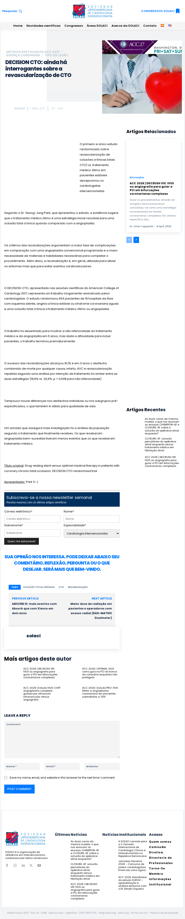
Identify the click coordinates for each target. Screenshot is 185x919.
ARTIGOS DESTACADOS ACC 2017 (33, 51)
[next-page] (136, 240)
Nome (69, 511)
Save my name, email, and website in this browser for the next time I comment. (62, 777)
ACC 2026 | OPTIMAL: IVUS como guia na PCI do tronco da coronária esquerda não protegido (99, 673)
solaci (19, 108)
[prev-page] (129, 240)
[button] (12, 11)
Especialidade (75, 525)
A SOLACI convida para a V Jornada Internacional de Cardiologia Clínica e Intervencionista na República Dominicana (132, 849)
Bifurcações (137, 177)
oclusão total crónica (39, 587)
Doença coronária (23, 55)
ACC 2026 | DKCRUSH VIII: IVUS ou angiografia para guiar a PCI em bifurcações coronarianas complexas (40, 673)
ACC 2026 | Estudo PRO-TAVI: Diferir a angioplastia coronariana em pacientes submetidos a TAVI (100, 692)
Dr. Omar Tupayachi (141, 226)
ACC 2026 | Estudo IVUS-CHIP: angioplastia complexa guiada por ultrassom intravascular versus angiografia (42, 693)
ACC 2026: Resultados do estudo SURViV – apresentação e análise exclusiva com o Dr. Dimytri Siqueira (132, 883)
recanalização (78, 587)
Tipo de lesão (56, 55)
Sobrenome (13, 525)
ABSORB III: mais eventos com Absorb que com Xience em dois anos (34, 608)
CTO (61, 587)
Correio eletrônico (18, 511)
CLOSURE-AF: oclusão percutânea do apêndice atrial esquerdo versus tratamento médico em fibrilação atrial (160, 444)
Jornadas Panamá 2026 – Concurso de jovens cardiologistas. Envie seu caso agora (132, 865)
